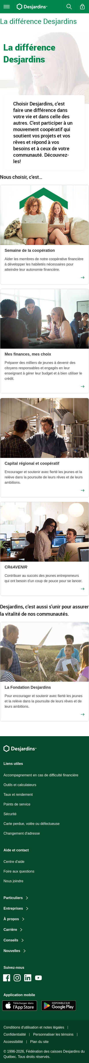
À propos (11, 919)
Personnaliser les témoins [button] (53, 1034)
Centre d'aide (14, 862)
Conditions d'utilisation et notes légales (34, 1027)
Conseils (11, 940)
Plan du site (39, 1042)
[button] (82, 6)
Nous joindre (13, 881)
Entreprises (13, 908)
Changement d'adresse (22, 833)
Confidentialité (15, 1034)
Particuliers (13, 898)
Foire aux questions (19, 871)
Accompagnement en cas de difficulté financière (41, 775)
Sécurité (10, 814)
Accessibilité (13, 1042)
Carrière (10, 929)
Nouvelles (12, 951)
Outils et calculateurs (20, 785)
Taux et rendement (18, 794)
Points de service (17, 804)
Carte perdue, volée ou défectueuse (31, 824)
